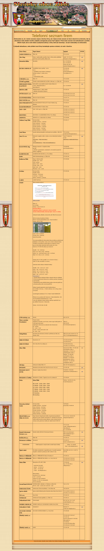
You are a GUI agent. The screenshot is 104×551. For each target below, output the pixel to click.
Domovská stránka (37, 541)
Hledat (84, 27)
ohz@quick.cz (36, 21)
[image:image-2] (36, 276)
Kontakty (60, 541)
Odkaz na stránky (36, 200)
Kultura (56, 541)
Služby (50, 541)
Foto (53, 541)
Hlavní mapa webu (66, 541)
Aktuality (43, 541)
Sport (47, 541)
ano (82, 57)
